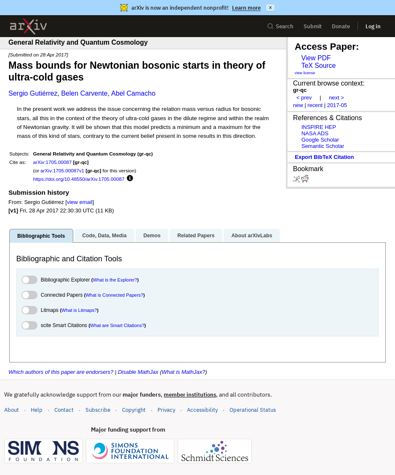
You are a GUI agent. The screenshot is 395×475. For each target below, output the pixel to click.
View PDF (316, 58)
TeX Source (318, 65)
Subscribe (97, 409)
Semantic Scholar (323, 146)
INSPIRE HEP (319, 127)
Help (37, 409)
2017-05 (337, 105)
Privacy (166, 409)
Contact (64, 409)
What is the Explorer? (115, 279)
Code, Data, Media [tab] (104, 236)
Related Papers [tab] (195, 236)
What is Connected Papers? (114, 295)
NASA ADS (315, 133)
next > (336, 97)
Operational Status (253, 409)
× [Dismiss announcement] (270, 7)
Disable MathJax (138, 372)
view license (305, 73)
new (298, 105)
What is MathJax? (183, 372)
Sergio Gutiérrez (33, 93)
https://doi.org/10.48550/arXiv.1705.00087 (79, 179)
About (11, 409)
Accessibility (202, 409)
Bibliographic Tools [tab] (41, 236)
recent (315, 105)
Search (280, 26)
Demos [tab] (151, 236)
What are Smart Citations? (117, 325)
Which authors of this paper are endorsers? (60, 372)
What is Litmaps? (79, 310)
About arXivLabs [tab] (251, 236)
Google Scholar (320, 140)
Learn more (246, 7)
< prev (304, 97)
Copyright (134, 409)
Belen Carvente (84, 93)
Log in (373, 26)
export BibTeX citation (324, 157)
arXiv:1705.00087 (52, 162)
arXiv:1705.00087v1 (62, 170)
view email (79, 202)
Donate (341, 26)
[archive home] (28, 26)
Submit (313, 26)
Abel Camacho (133, 93)
